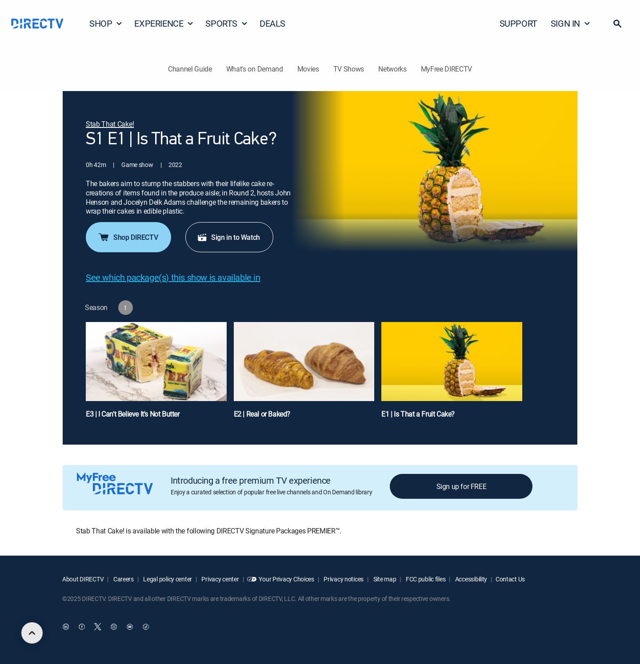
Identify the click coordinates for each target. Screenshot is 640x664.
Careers (123, 579)
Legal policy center (167, 579)
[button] (617, 23)
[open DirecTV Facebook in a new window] (81, 626)
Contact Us (510, 579)
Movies (308, 69)
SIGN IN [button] (571, 23)
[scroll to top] (32, 633)
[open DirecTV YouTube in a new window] (129, 626)
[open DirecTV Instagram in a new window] (113, 626)
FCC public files (424, 579)
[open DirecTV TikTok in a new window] (145, 626)
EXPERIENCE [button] (164, 23)
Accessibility (470, 579)
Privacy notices (343, 579)
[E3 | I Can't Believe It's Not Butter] (156, 374)
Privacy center (219, 579)
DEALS (272, 23)
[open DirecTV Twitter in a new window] (97, 626)
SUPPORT (518, 23)
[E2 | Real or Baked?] (304, 374)
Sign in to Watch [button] (228, 237)
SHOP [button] (106, 23)
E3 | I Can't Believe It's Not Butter (133, 414)
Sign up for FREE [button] (461, 486)
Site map (384, 579)
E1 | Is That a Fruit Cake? (418, 414)
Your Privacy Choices (286, 579)
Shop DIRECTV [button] (127, 237)
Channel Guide (190, 69)
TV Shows (348, 69)
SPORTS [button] (226, 23)
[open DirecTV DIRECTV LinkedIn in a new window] (65, 626)
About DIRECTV (83, 579)
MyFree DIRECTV (446, 69)
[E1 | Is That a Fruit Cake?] (452, 374)
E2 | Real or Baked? (262, 414)
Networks (392, 69)
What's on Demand (254, 69)
